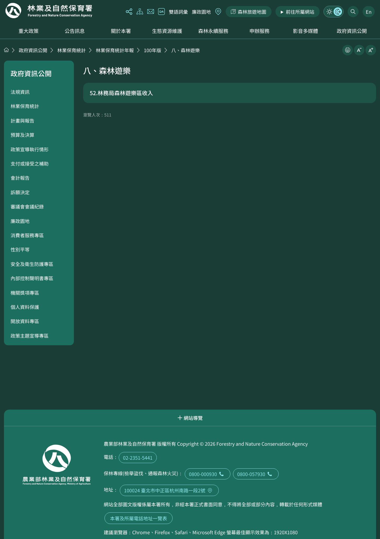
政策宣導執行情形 (30, 149)
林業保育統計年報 (115, 50)
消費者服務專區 (27, 235)
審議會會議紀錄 (27, 206)
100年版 (152, 50)
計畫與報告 (22, 120)
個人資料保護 (25, 306)
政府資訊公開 (352, 31)
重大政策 (28, 31)
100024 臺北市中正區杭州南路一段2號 (169, 490)
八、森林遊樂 (185, 50)
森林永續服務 (213, 31)
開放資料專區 (25, 321)
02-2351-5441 (138, 457)
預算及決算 (22, 134)
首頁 (6, 49)
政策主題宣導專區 (30, 335)
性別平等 (20, 249)
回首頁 (48, 10)
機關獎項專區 (25, 292)
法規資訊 (20, 91)
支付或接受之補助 (30, 163)
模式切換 (334, 11)
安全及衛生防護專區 (32, 263)
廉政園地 (201, 11)
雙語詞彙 (178, 11)
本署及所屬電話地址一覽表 (138, 518)
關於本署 (121, 31)
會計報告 (20, 177)
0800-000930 (207, 473)
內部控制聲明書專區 (32, 278)
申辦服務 (259, 31)
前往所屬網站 (300, 11)
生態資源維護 (167, 31)
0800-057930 (255, 473)
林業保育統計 (71, 50)
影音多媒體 (305, 31)
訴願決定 (20, 192)
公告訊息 (75, 31)
